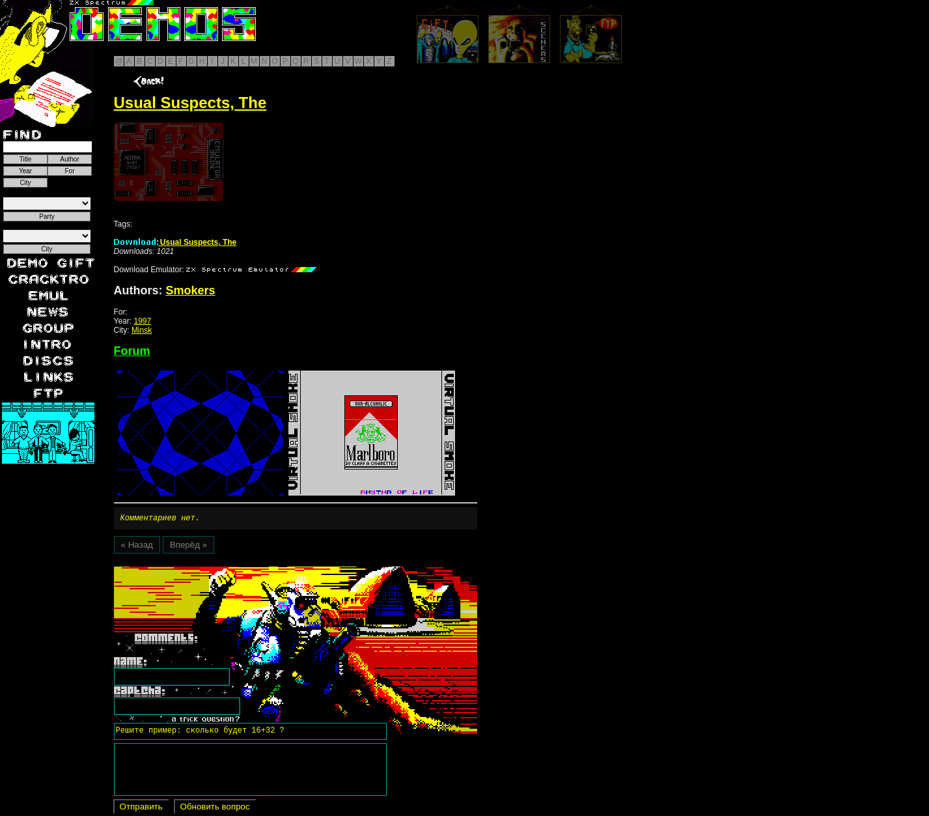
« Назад (137, 547)
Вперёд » (188, 547)
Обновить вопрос (215, 808)
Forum (132, 351)
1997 (142, 321)
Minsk (142, 330)
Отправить (141, 808)
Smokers (190, 290)
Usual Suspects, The (175, 242)
